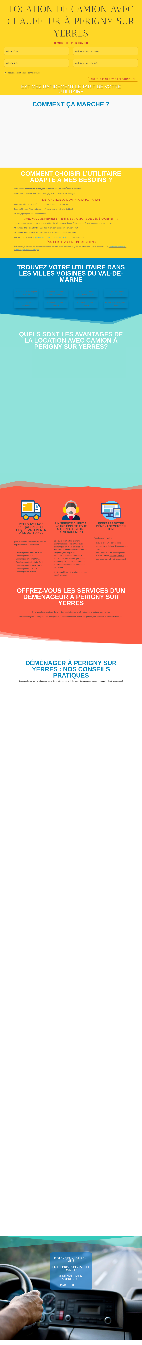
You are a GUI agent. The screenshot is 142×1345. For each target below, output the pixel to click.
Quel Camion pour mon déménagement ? (51, 248)
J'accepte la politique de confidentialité (22, 72)
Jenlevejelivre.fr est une (71, 1273)
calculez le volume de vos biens (108, 554)
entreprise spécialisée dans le (71, 1283)
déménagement (71, 1290)
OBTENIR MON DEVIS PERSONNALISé (113, 79)
